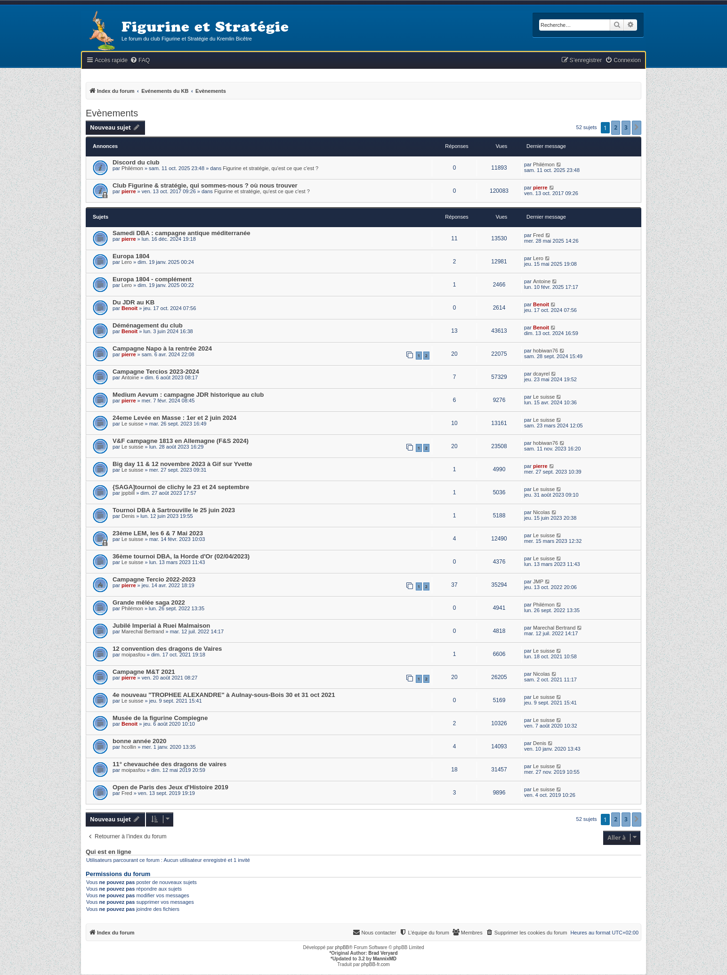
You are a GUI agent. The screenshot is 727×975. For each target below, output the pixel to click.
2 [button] (615, 127)
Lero (126, 262)
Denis (128, 516)
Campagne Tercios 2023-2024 (156, 371)
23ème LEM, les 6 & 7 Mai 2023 (158, 533)
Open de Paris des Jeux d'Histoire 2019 (170, 787)
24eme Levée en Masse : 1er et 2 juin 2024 (174, 417)
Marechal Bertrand (142, 631)
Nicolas (541, 512)
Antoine (541, 281)
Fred (538, 235)
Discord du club (136, 162)
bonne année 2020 (139, 741)
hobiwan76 (545, 350)
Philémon (132, 168)
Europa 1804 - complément (152, 279)
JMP (538, 581)
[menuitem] (140, 60)
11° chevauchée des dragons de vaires (169, 764)
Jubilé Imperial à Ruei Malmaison (161, 625)
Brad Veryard (382, 953)
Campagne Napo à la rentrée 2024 (162, 348)
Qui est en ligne (108, 852)
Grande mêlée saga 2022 (149, 602)
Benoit (129, 308)
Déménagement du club (148, 325)
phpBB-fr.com (375, 964)
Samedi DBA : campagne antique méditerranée (181, 233)
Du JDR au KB (133, 302)
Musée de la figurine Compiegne (160, 717)
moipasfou (133, 654)
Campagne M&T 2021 (144, 671)
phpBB (342, 947)
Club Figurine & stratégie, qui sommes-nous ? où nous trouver (205, 185)
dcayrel (541, 374)
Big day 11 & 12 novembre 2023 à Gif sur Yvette (182, 463)
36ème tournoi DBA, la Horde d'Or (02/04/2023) (181, 556)
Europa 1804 (131, 256)
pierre (128, 191)
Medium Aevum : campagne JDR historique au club (188, 394)
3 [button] (626, 127)
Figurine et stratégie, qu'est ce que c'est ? (270, 168)
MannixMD (384, 958)
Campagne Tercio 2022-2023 (154, 579)
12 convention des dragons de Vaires (167, 648)
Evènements (112, 113)
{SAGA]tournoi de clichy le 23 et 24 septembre (181, 487)
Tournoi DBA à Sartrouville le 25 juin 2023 (174, 510)
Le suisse (544, 397)
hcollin (128, 747)
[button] (636, 128)
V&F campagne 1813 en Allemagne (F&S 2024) (181, 440)
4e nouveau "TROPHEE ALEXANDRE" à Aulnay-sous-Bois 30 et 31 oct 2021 (224, 694)
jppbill (128, 493)
